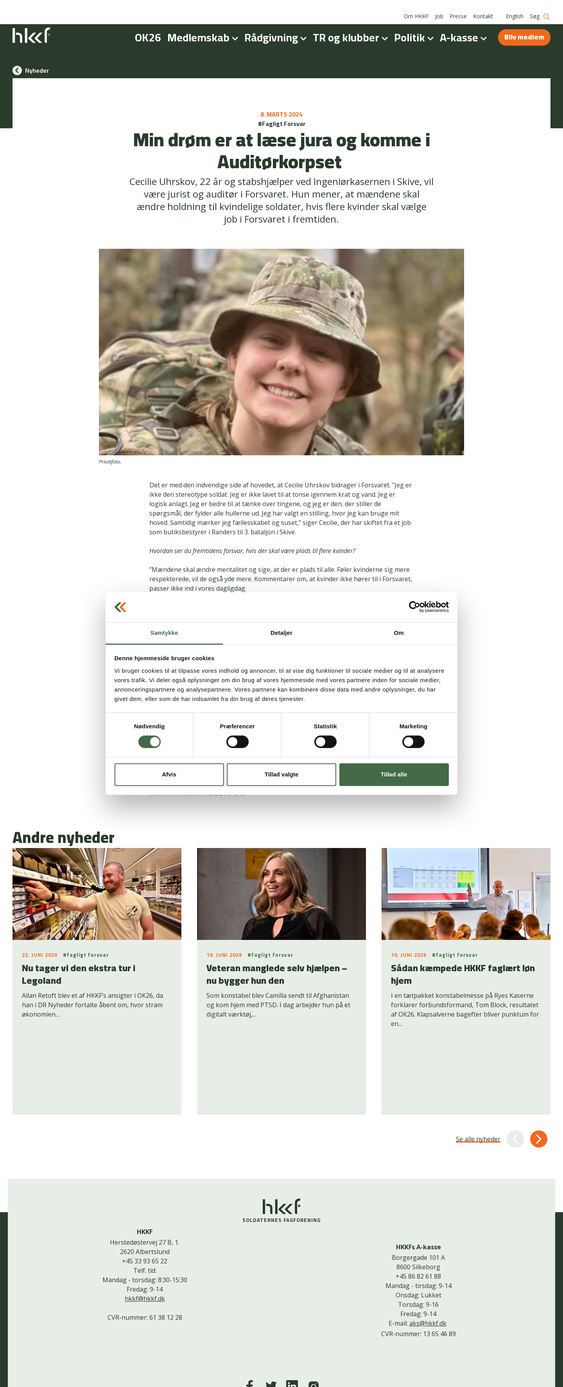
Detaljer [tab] (281, 632)
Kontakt (483, 7)
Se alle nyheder (478, 1071)
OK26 (148, 29)
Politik (415, 29)
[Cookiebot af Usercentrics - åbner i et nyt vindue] (414, 607)
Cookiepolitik (276, 1369)
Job (439, 7)
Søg (540, 8)
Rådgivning (277, 29)
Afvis (169, 774)
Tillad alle (393, 774)
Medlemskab (204, 29)
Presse (458, 7)
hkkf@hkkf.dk (145, 1231)
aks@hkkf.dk (427, 1256)
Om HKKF (416, 7)
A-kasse (465, 29)
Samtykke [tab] (164, 632)
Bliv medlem (524, 28)
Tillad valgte (281, 774)
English (515, 7)
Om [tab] (398, 632)
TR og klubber (352, 29)
